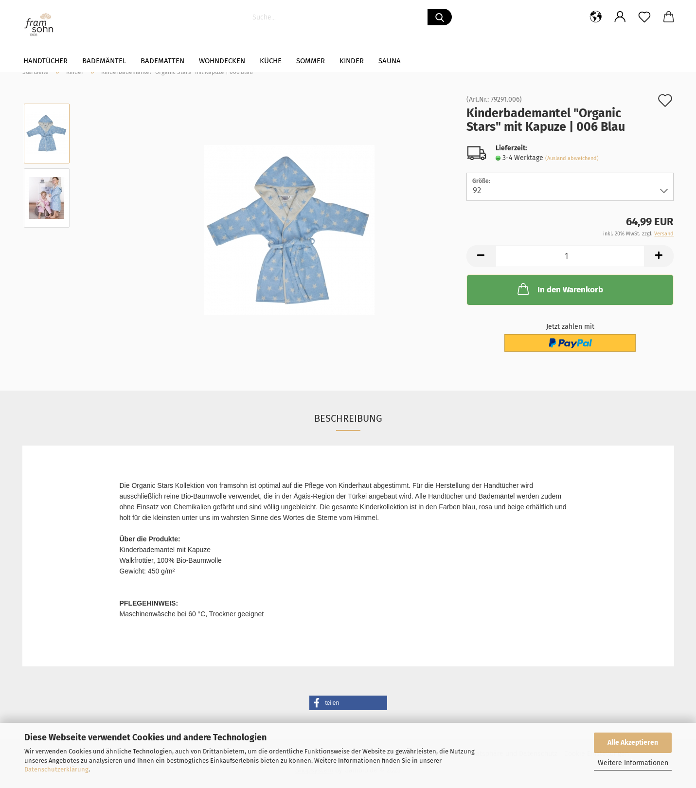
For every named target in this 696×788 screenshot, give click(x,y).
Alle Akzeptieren (632, 742)
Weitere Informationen (633, 763)
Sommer (310, 60)
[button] (348, 703)
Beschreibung (348, 418)
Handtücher (45, 60)
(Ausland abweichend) (572, 158)
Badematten (162, 60)
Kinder (351, 60)
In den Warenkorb (559, 289)
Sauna (389, 60)
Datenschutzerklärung (56, 769)
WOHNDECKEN (222, 60)
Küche (271, 60)
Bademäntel (104, 60)
